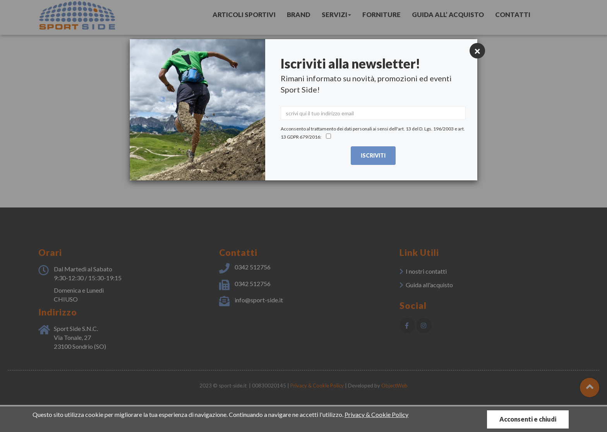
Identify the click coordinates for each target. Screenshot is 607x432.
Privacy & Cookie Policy (376, 414)
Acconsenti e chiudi (527, 419)
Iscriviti (373, 155)
